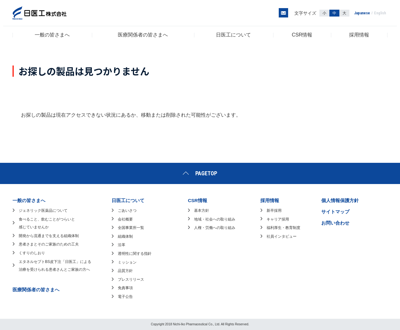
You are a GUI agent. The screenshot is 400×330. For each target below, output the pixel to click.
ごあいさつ (127, 210)
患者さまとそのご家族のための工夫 (49, 244)
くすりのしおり (32, 253)
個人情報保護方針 (340, 200)
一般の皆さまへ (52, 34)
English (380, 13)
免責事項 (125, 288)
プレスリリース (131, 279)
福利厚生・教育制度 (283, 228)
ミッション (127, 262)
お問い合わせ (335, 223)
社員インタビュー (282, 236)
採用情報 (359, 34)
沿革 (121, 245)
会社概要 (125, 219)
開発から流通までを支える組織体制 (49, 236)
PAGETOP (206, 173)
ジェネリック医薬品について (43, 210)
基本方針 (201, 210)
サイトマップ (335, 211)
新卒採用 (274, 210)
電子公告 (125, 296)
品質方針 (125, 271)
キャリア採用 (278, 219)
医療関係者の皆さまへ (143, 34)
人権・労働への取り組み (214, 228)
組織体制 (125, 236)
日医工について (233, 34)
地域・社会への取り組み (214, 219)
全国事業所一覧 (131, 228)
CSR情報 (302, 34)
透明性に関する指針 (135, 253)
